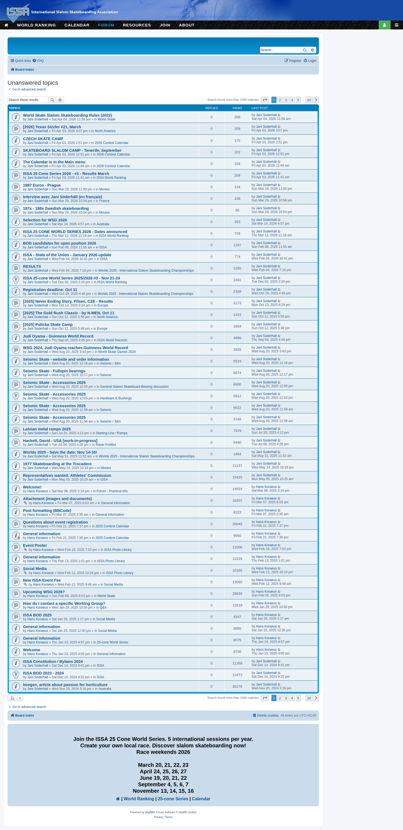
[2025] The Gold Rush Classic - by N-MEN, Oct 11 (68, 313)
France (104, 201)
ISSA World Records (112, 340)
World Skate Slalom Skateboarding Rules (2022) (67, 115)
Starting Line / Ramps (111, 433)
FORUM (106, 25)
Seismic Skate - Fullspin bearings (54, 371)
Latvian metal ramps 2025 (47, 429)
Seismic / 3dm (110, 363)
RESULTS (32, 266)
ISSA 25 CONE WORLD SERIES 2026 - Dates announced (75, 232)
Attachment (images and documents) (57, 499)
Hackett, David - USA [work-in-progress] (60, 440)
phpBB (149, 812)
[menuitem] (38, 61)
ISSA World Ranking (111, 178)
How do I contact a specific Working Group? (64, 603)
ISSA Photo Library (118, 550)
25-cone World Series (112, 642)
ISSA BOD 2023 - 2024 (43, 673)
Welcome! (32, 487)
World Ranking (139, 799)
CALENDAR (77, 25)
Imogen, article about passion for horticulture (65, 685)
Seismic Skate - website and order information (66, 359)
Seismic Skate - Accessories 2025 (54, 382)
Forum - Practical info (112, 491)
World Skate (106, 119)
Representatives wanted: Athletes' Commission (67, 475)
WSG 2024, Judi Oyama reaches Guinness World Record (75, 348)
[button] (265, 100)
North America (105, 131)
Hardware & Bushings (116, 398)
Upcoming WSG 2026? (44, 592)
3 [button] (286, 99)
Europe (103, 305)
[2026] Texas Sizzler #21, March (52, 127)
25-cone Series (173, 799)
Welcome (31, 650)
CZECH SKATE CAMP (43, 139)
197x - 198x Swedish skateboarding (56, 208)
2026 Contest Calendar (111, 143)
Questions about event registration (55, 522)
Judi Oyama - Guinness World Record (58, 336)
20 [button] (309, 99)
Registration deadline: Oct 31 (50, 290)
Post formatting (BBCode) (47, 510)
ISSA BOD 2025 (37, 615)
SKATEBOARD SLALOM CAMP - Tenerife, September (72, 150)
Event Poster (35, 545)
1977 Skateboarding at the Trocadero (57, 464)
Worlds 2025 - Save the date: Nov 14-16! (60, 452)
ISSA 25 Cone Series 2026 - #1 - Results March (66, 173)
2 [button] (280, 99)
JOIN (165, 25)
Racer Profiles (106, 445)
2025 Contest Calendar (112, 526)
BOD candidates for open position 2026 (59, 243)
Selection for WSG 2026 (45, 220)
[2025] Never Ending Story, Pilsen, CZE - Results (68, 301)
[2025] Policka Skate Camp (48, 324)
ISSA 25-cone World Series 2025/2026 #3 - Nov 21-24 (71, 278)
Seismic (106, 375)
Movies (104, 189)
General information (115, 503)
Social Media (35, 568)
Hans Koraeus (37, 491)
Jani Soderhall (37, 119)
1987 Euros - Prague (42, 185)
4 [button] (292, 99)
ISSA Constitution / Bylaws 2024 (53, 661)
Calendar (201, 799)
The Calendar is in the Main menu (54, 162)
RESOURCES (137, 25)
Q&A (103, 607)
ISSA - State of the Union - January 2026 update (67, 255)
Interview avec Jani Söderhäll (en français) (62, 197)
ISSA (103, 247)
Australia (102, 224)
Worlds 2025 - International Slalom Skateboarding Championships (146, 270)
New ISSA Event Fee (42, 580)
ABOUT (187, 25)
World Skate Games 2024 (117, 352)
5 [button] (298, 99)
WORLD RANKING (36, 25)
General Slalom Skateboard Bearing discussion (134, 387)
